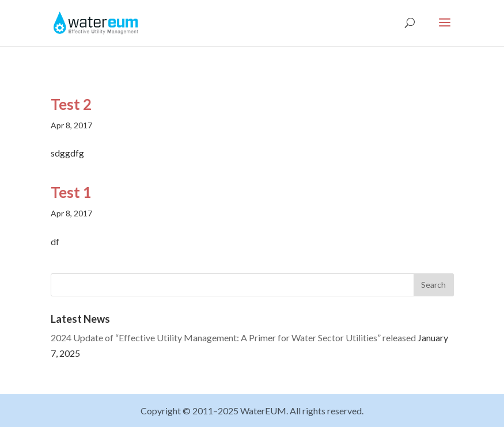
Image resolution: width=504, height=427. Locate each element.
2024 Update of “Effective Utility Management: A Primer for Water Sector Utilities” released (233, 337)
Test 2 (71, 104)
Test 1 (71, 192)
